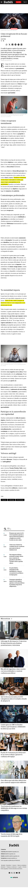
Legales (20, 867)
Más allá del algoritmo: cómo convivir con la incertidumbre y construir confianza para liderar (13, 671)
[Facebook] (9, 873)
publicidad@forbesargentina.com (12, 851)
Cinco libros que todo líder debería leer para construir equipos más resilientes (13, 781)
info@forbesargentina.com (10, 853)
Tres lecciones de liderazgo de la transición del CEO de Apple (11, 835)
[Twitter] (12, 873)
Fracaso (4, 500)
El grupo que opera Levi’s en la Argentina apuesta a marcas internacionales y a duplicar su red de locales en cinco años (16, 537)
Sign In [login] (25, 2)
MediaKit (3, 865)
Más (15, 529)
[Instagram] (14, 873)
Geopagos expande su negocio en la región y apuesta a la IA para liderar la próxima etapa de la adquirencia (16, 583)
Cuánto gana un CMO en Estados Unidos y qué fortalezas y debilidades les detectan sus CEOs (13, 727)
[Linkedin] (19, 873)
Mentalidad (20, 500)
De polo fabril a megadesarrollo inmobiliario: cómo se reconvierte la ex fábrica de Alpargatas (16, 571)
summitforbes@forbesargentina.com (11, 856)
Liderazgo (11, 500)
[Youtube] (17, 873)
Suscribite (18, 2)
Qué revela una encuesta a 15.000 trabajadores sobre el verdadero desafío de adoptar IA (14, 699)
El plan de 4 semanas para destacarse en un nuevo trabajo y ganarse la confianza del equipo (13, 754)
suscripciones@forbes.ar (12, 858)
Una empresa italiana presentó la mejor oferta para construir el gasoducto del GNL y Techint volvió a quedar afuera (16, 559)
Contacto (14, 865)
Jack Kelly (3, 39)
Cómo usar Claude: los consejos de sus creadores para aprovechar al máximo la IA (16, 547)
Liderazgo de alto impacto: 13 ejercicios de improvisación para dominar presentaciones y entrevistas (14, 643)
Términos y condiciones (12, 867)
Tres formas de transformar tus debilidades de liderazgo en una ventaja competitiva (14, 808)
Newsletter (8, 865)
